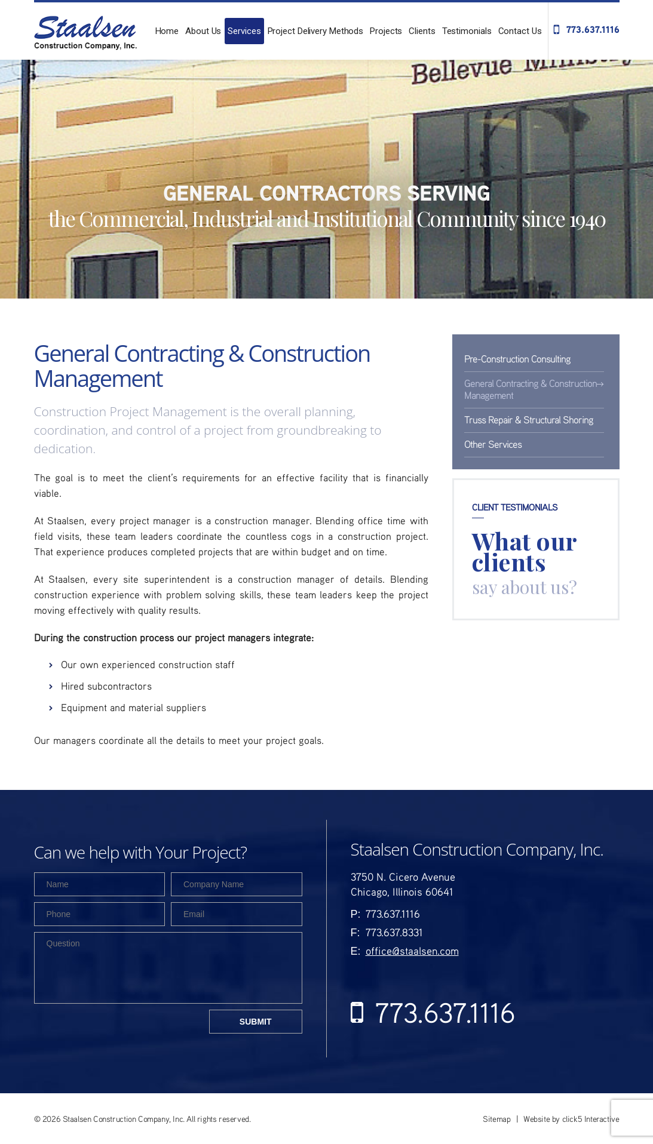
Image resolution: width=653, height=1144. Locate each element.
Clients (422, 31)
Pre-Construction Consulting (517, 358)
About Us (203, 31)
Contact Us (520, 31)
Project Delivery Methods (316, 31)
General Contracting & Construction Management (530, 389)
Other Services (493, 444)
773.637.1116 (593, 29)
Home (167, 31)
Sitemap (496, 1119)
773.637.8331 (394, 932)
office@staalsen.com (412, 950)
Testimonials (467, 31)
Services (244, 31)
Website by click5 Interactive (571, 1119)
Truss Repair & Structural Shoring (528, 419)
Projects (386, 31)
